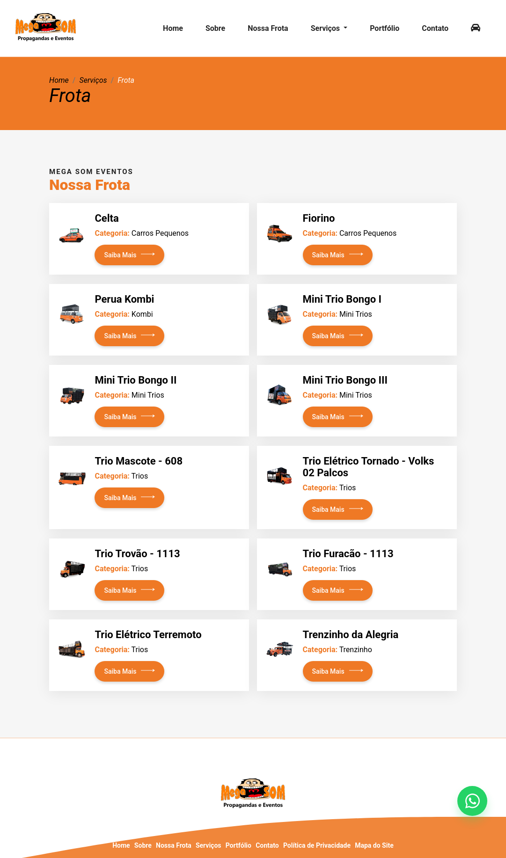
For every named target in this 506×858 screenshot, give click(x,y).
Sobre (215, 28)
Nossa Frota (268, 28)
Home (173, 28)
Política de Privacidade (317, 845)
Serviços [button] (326, 28)
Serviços (208, 845)
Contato (435, 28)
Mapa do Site (374, 845)
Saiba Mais (120, 255)
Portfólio (384, 28)
